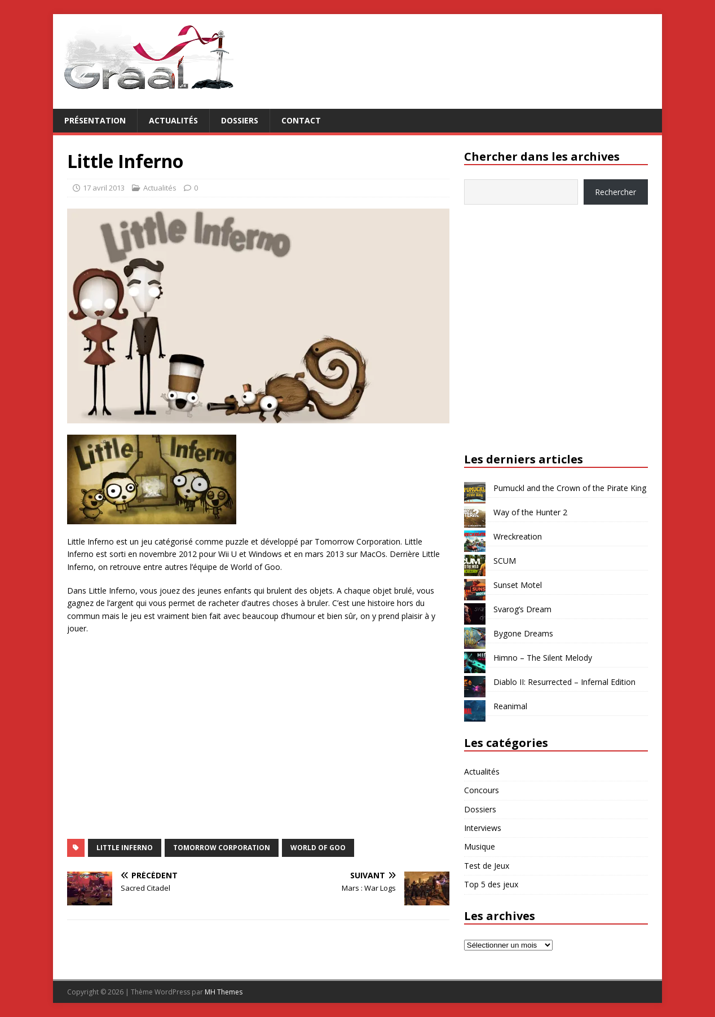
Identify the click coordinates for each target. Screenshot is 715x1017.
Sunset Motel (517, 585)
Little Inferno (124, 847)
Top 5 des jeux (491, 884)
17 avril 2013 (104, 188)
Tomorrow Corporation (221, 847)
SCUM (504, 560)
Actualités (173, 120)
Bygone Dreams (523, 633)
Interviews (482, 828)
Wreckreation (517, 536)
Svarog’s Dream (522, 609)
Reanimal (510, 706)
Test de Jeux (486, 865)
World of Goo (318, 847)
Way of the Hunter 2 (530, 512)
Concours (481, 790)
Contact (301, 120)
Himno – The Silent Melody (542, 657)
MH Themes (223, 992)
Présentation (95, 120)
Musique (479, 846)
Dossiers (239, 120)
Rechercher (615, 192)
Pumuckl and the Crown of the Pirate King (569, 488)
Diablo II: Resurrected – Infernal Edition (564, 681)
